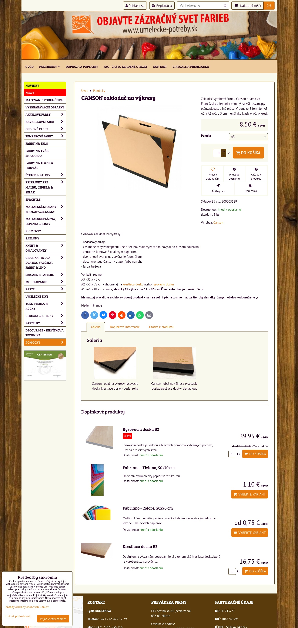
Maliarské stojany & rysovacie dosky (46, 209)
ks (234, 454)
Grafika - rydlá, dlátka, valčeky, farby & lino (46, 262)
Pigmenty (33, 231)
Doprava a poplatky (82, 66)
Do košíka (248, 152)
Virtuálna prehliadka (190, 66)
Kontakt (160, 66)
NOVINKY (32, 85)
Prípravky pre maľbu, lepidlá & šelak (46, 187)
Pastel (46, 288)
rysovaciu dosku (163, 284)
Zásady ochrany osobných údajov (27, 607)
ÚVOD (29, 66)
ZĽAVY (30, 92)
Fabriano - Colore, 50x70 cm (148, 508)
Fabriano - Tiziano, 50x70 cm (149, 467)
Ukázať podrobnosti (18, 616)
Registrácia (162, 5)
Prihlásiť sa (134, 5)
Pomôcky (46, 342)
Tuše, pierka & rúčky (46, 306)
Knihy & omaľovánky (46, 248)
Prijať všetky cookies (53, 619)
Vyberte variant (250, 494)
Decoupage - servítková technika (45, 332)
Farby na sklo (37, 143)
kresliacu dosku (133, 284)
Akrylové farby (46, 114)
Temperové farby (46, 136)
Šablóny (32, 238)
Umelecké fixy (37, 296)
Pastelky (46, 322)
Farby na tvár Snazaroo (37, 153)
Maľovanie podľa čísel (44, 100)
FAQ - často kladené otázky (126, 66)
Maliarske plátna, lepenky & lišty (46, 221)
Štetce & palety (46, 174)
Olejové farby (46, 128)
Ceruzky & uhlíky (46, 315)
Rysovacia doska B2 (141, 429)
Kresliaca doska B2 (140, 546)
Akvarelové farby (46, 121)
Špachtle (33, 199)
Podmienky (49, 66)
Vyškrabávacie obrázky (45, 107)
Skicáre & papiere (46, 274)
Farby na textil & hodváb (39, 165)
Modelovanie (46, 281)
